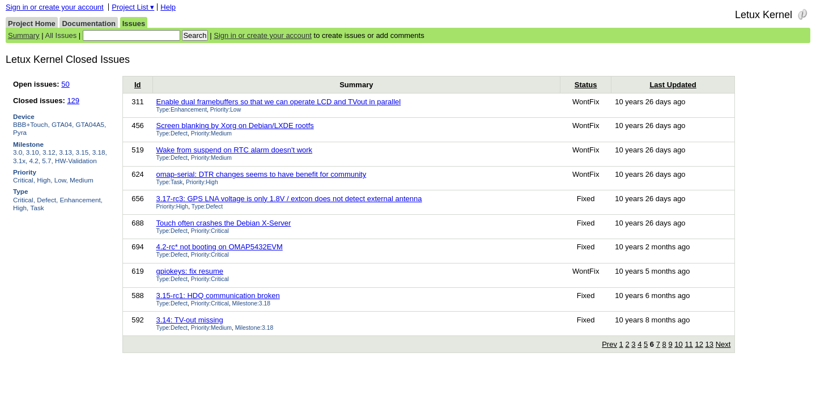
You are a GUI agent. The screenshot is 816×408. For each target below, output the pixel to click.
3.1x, (20, 160)
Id (137, 84)
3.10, (33, 152)
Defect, (47, 199)
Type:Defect (172, 133)
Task (37, 207)
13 (709, 344)
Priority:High (202, 182)
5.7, (47, 160)
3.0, (18, 152)
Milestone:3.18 (251, 303)
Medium (82, 180)
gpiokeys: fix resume (190, 271)
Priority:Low (225, 110)
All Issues (61, 35)
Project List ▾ (133, 7)
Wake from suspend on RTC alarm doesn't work (234, 150)
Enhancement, (81, 199)
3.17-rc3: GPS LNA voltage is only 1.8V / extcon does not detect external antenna (289, 198)
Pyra (20, 132)
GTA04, (63, 124)
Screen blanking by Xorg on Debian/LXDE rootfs (235, 125)
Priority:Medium (211, 133)
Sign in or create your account (55, 7)
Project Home (32, 23)
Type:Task (169, 182)
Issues (133, 23)
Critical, (24, 180)
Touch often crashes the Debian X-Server (223, 223)
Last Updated (672, 84)
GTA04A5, (91, 124)
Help (168, 7)
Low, (61, 180)
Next (723, 344)
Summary (24, 35)
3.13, (66, 152)
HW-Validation (76, 160)
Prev (609, 344)
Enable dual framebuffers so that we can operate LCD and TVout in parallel (278, 101)
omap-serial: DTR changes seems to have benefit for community (261, 174)
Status (586, 84)
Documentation (89, 23)
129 (73, 100)
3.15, (83, 152)
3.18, (99, 152)
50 (65, 84)
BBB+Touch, (31, 124)
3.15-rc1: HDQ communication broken (218, 295)
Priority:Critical (210, 231)
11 (688, 344)
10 (678, 344)
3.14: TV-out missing (189, 320)
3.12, (49, 152)
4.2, (35, 160)
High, (44, 180)
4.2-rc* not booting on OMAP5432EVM (219, 247)
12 (699, 344)
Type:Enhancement (181, 110)
